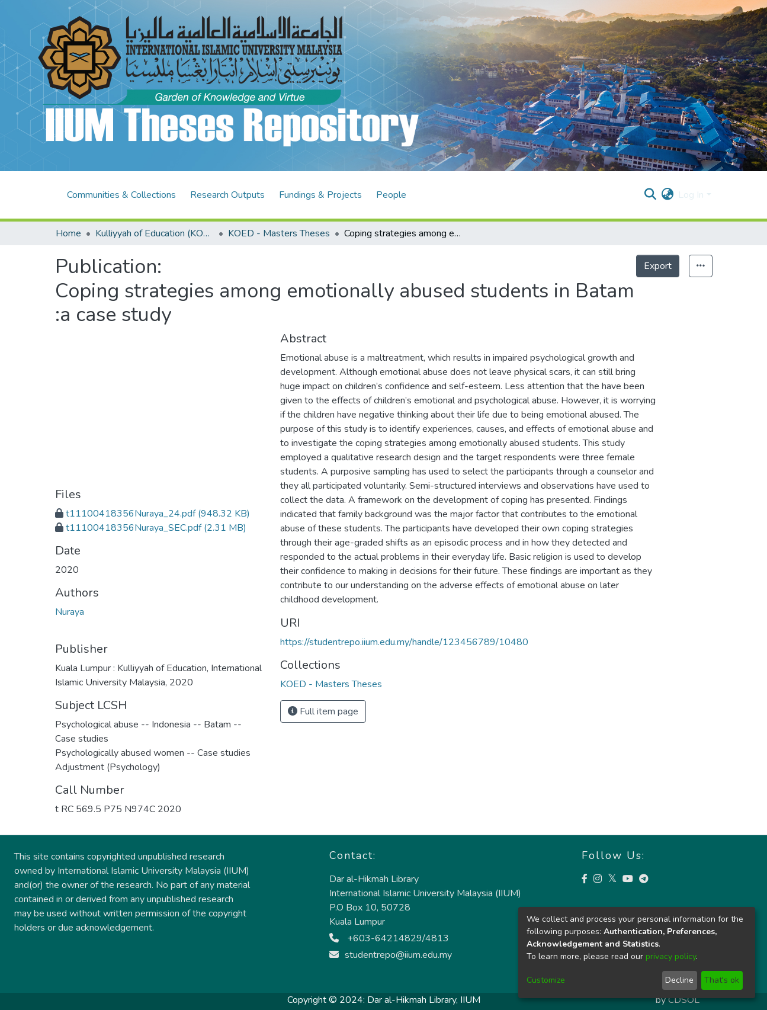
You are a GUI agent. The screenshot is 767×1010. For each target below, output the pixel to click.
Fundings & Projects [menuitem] (320, 194)
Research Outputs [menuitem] (227, 194)
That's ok (721, 980)
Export (658, 265)
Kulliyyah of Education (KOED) (154, 233)
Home (68, 233)
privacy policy (671, 956)
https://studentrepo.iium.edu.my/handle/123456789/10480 (404, 642)
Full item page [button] (323, 711)
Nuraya (69, 611)
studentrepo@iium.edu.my (390, 954)
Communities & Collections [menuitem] (121, 194)
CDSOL (683, 999)
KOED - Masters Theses (279, 233)
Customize (546, 980)
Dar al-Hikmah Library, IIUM (423, 999)
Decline (679, 980)
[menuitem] (667, 195)
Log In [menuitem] (691, 194)
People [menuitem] (391, 194)
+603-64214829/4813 (389, 938)
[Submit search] (650, 195)
